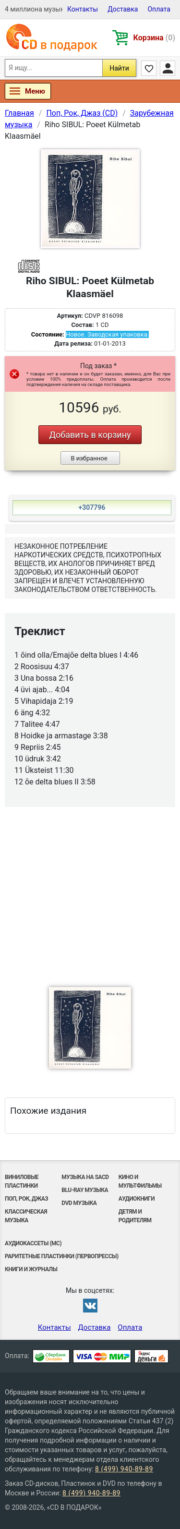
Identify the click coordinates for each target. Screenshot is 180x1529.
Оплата (158, 9)
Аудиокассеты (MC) (33, 1243)
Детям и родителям (135, 1216)
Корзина (154, 37)
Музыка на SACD (84, 1177)
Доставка (123, 9)
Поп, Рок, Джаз (26, 1198)
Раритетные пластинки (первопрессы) (62, 1256)
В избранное (89, 458)
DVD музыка (78, 1203)
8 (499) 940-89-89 (124, 1469)
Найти (119, 68)
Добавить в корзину (90, 435)
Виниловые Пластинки (21, 1181)
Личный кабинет (167, 68)
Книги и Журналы (31, 1269)
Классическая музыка (26, 1216)
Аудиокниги (137, 1198)
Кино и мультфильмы (140, 1181)
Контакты (82, 9)
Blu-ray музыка (84, 1190)
